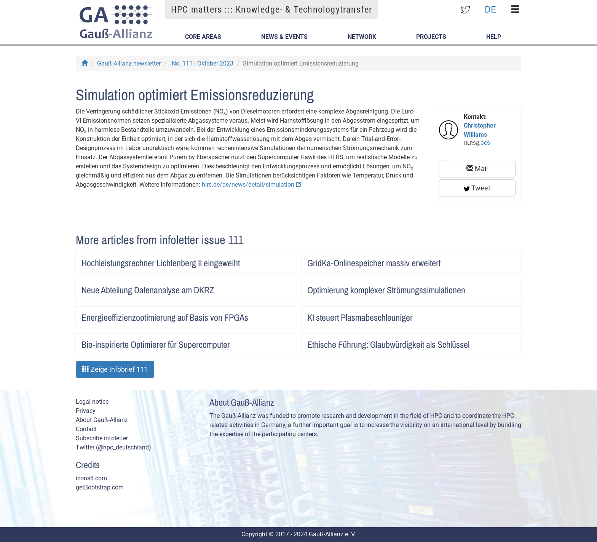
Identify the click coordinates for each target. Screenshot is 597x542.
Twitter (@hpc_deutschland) (113, 447)
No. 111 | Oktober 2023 (202, 63)
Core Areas (203, 36)
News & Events (284, 36)
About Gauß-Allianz (102, 420)
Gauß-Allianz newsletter (129, 63)
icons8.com (91, 478)
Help (493, 36)
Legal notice (92, 401)
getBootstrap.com (100, 487)
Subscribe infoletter (102, 438)
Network (362, 36)
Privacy (86, 410)
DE (490, 9)
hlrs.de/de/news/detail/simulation (251, 184)
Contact (86, 429)
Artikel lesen (282, 261)
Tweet (477, 188)
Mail (477, 169)
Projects (431, 36)
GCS (485, 143)
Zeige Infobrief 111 (115, 369)
